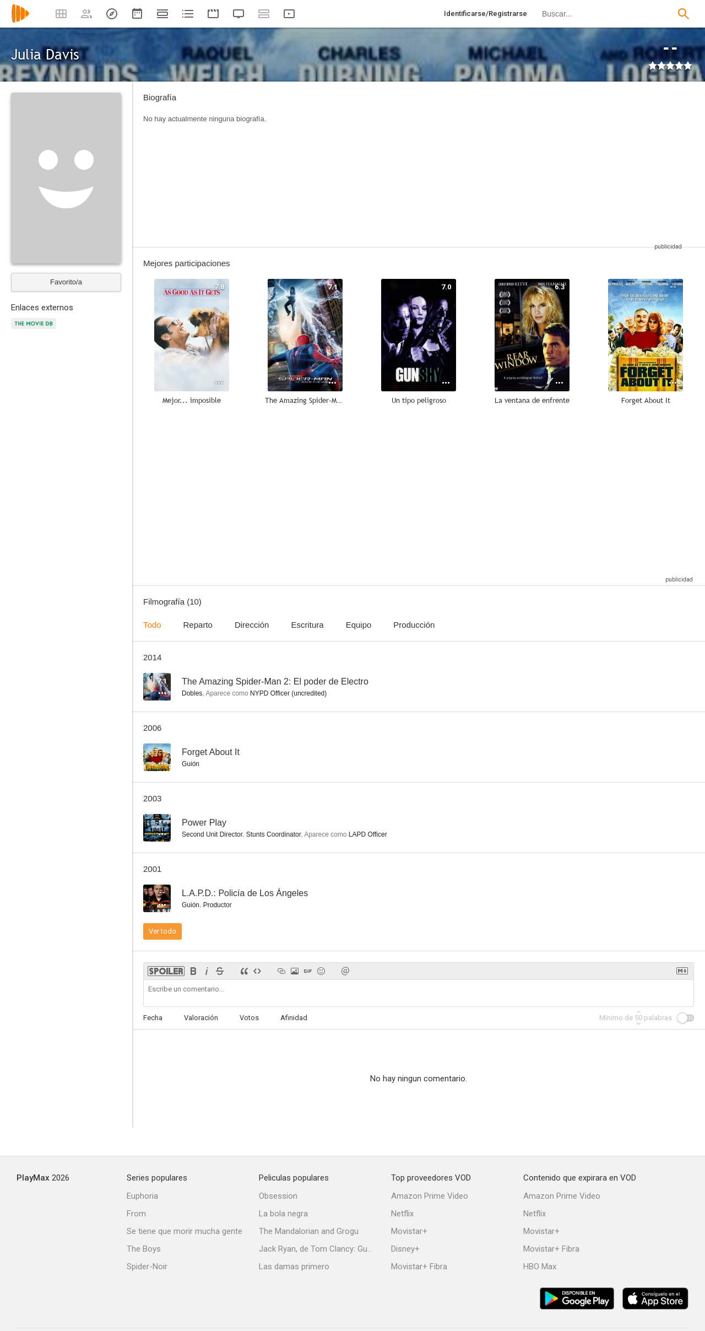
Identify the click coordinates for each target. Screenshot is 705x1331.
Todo (152, 624)
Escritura (307, 624)
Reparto (198, 624)
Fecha (152, 1018)
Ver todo (162, 931)
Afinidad (293, 1018)
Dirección (252, 624)
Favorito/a (66, 282)
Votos (249, 1018)
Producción (414, 624)
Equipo (359, 624)
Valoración (201, 1018)
